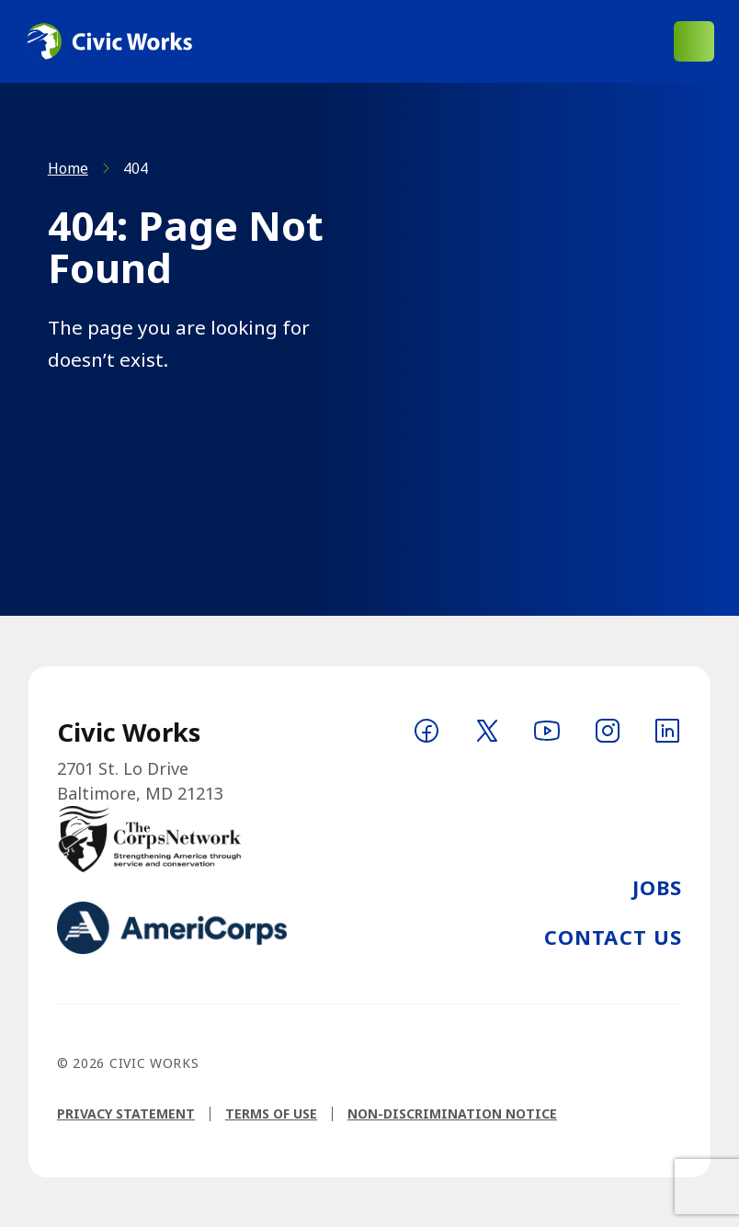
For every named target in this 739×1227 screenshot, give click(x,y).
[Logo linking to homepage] (108, 41)
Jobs (657, 887)
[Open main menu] (694, 41)
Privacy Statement (126, 1113)
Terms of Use (271, 1113)
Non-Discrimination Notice (452, 1113)
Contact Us (613, 936)
